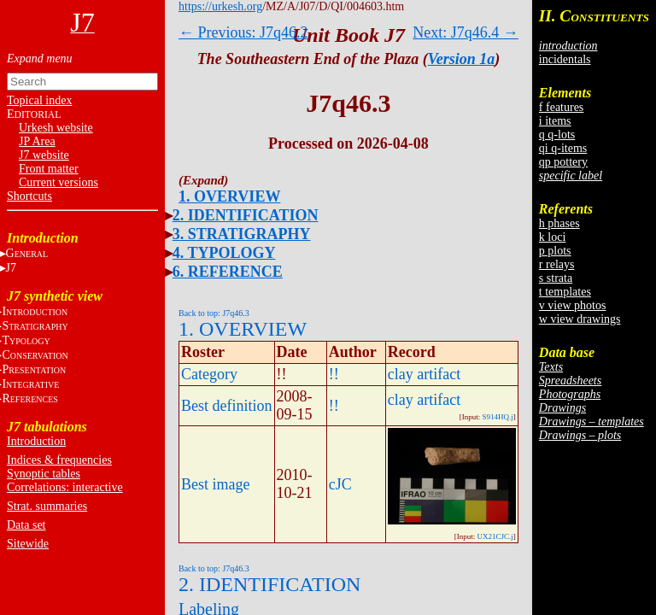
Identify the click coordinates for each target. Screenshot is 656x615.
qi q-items (563, 148)
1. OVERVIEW (229, 196)
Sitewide (28, 543)
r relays (557, 264)
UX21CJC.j (495, 536)
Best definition (226, 405)
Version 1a (461, 58)
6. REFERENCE (228, 271)
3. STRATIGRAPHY (242, 234)
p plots (555, 250)
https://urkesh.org (220, 6)
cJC (340, 484)
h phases (559, 223)
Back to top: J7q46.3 (214, 313)
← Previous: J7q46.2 (243, 32)
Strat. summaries (47, 506)
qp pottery (563, 161)
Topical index (39, 100)
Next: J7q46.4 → (465, 32)
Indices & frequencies (59, 460)
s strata (555, 278)
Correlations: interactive (65, 487)
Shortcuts (29, 196)
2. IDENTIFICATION (246, 215)
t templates (565, 291)
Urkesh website (56, 127)
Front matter (49, 168)
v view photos (572, 305)
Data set (26, 524)
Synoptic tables (43, 473)
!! (334, 374)
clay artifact (424, 374)
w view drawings (580, 319)
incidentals (565, 59)
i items (555, 120)
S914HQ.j (498, 417)
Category (209, 374)
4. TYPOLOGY (224, 252)
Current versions (58, 182)
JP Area (37, 141)
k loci (552, 237)
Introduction (36, 441)
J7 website (44, 155)
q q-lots (557, 134)
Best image (215, 484)
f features (561, 107)
